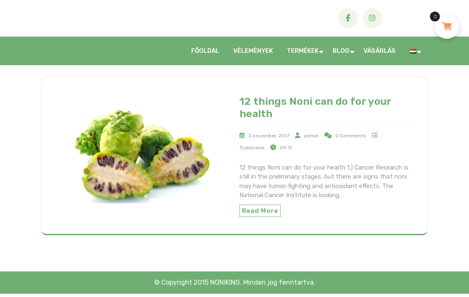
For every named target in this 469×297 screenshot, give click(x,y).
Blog (341, 50)
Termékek (303, 50)
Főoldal (205, 50)
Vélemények (253, 50)
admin (311, 136)
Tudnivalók (252, 148)
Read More (260, 210)
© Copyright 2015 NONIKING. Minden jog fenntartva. (234, 282)
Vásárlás (379, 50)
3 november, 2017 (268, 136)
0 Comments (350, 136)
